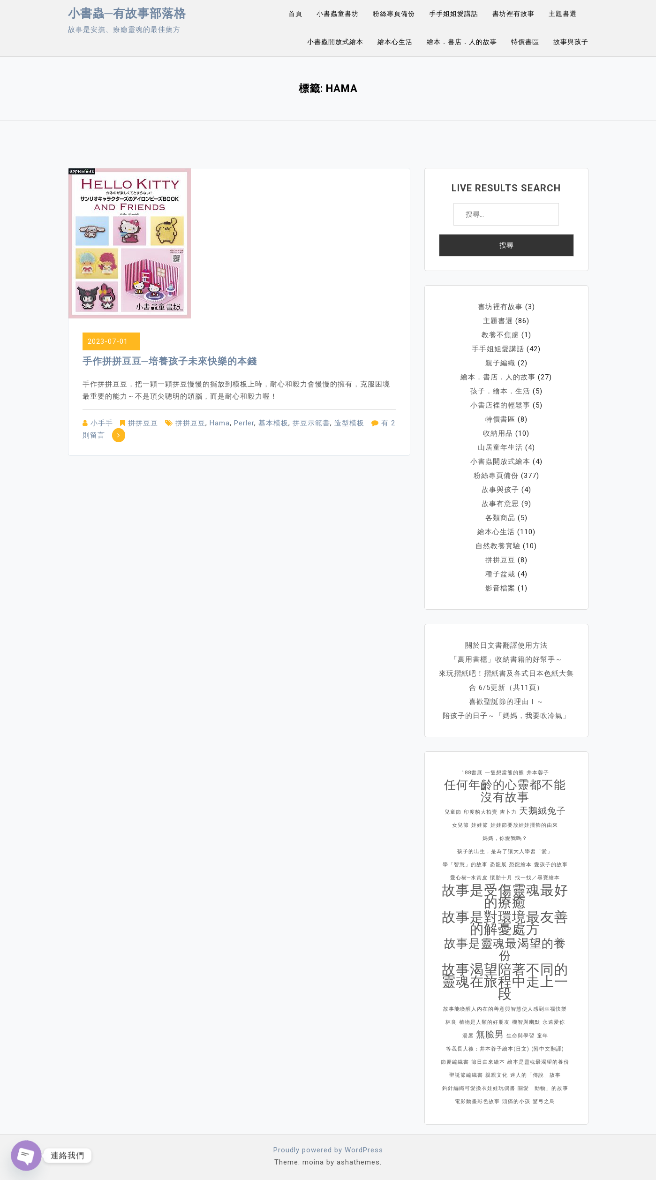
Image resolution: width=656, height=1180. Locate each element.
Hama (220, 423)
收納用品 (498, 433)
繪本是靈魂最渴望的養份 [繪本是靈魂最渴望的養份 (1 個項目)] (538, 1062)
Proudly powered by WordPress (328, 1150)
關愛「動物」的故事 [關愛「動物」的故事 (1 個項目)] (543, 1088)
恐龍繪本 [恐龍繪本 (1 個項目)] (520, 865)
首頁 (295, 13)
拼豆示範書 (311, 423)
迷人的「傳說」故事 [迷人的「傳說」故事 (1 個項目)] (535, 1075)
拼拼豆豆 (143, 423)
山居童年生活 (500, 447)
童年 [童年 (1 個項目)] (542, 1036)
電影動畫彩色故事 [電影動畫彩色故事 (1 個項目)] (477, 1101)
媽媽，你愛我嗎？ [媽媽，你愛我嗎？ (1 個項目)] (505, 838)
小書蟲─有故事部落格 (127, 13)
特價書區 (525, 41)
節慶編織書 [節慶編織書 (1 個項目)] (455, 1062)
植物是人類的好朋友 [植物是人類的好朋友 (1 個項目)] (484, 1022)
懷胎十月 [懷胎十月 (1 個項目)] (501, 878)
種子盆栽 (500, 574)
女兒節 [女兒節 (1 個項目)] (460, 825)
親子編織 (500, 363)
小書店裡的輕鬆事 (500, 405)
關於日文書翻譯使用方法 (506, 645)
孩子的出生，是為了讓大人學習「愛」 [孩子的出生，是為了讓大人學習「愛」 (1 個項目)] (505, 851)
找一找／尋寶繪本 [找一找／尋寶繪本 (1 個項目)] (537, 878)
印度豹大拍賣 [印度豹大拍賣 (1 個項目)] (481, 812)
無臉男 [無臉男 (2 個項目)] (490, 1034)
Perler (244, 423)
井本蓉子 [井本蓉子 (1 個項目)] (538, 773)
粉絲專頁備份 (394, 13)
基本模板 (273, 423)
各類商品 (500, 518)
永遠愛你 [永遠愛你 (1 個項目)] (554, 1022)
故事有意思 (500, 503)
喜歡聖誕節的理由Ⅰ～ (506, 701)
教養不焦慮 (500, 335)
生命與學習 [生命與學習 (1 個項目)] (520, 1036)
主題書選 (563, 13)
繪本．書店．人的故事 (462, 41)
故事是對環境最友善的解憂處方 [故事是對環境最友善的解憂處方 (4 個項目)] (505, 923)
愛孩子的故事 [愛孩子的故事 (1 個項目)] (551, 865)
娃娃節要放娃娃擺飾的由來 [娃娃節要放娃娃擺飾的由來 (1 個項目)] (524, 825)
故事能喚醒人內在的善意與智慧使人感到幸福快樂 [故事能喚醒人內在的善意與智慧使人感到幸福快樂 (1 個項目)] (505, 1009)
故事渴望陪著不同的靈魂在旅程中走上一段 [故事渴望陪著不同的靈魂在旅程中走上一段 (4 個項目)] (505, 981)
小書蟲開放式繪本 (335, 41)
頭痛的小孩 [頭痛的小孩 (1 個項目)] (516, 1101)
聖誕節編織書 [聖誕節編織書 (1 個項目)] (466, 1075)
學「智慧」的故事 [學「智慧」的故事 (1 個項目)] (465, 865)
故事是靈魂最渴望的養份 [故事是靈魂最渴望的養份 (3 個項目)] (505, 950)
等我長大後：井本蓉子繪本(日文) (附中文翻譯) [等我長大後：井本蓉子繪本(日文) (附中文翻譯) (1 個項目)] (505, 1049)
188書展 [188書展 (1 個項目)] (472, 773)
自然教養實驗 (497, 546)
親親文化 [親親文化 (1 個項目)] (496, 1075)
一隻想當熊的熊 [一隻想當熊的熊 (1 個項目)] (504, 773)
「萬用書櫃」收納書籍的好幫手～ (506, 659)
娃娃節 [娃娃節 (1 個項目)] (479, 825)
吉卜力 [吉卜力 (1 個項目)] (508, 812)
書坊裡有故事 (513, 13)
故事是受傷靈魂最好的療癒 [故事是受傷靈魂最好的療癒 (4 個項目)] (505, 896)
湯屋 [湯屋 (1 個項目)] (468, 1036)
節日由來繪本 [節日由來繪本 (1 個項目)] (488, 1062)
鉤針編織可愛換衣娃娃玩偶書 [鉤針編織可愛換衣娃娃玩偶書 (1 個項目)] (478, 1088)
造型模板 (349, 423)
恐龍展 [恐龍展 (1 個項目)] (498, 865)
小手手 (101, 423)
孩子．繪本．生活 (500, 391)
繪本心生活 (395, 41)
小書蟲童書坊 (338, 13)
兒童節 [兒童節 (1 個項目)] (453, 812)
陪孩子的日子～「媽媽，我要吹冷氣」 (506, 715)
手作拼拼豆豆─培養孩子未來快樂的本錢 (170, 361)
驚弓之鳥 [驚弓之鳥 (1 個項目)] (544, 1101)
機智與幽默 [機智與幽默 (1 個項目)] (526, 1022)
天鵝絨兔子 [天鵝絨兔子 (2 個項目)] (542, 810)
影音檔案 (500, 588)
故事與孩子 (570, 41)
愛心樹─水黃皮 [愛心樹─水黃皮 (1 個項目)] (469, 878)
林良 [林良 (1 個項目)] (451, 1022)
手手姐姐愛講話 (453, 13)
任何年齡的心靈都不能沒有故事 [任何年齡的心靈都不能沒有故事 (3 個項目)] (505, 791)
